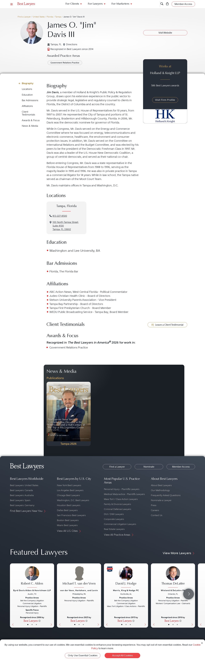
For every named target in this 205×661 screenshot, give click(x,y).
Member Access (181, 466)
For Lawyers (95, 4)
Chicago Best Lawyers (68, 495)
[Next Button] (52, 595)
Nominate (149, 466)
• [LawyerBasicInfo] (28, 624)
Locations (27, 89)
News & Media (30, 126)
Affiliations (27, 106)
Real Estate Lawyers (114, 529)
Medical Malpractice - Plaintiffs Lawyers (124, 494)
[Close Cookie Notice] (202, 642)
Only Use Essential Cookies (82, 655)
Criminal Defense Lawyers (117, 509)
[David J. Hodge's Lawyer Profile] (126, 577)
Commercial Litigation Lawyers (120, 524)
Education (27, 94)
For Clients (72, 4)
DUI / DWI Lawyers (114, 514)
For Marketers (120, 4)
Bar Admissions (30, 100)
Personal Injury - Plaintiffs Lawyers (121, 489)
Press (153, 505)
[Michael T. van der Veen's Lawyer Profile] (79, 577)
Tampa (58, 17)
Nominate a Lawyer (161, 500)
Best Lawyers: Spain (20, 500)
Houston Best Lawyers (68, 505)
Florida (50, 17)
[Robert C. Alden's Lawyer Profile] (32, 577)
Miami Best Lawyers (67, 525)
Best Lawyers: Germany (22, 505)
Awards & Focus (31, 120)
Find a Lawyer (24, 17)
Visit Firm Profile (165, 99)
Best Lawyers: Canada (21, 490)
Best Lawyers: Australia (22, 495)
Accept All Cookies (122, 655)
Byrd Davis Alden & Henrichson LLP (32, 590)
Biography (27, 83)
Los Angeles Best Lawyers (70, 490)
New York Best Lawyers (69, 485)
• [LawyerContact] (36, 624)
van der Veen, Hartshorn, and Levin (79, 590)
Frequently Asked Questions (166, 495)
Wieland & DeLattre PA (173, 590)
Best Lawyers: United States (24, 485)
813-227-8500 (60, 216)
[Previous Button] (12, 595)
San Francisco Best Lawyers (71, 515)
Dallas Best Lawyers (67, 510)
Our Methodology (160, 490)
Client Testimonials (28, 113)
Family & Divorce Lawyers (117, 504)
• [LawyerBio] (32, 624)
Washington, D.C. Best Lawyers (73, 500)
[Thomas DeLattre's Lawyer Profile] (173, 577)
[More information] (39, 620)
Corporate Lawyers (114, 519)
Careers (155, 510)
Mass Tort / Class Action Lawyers (121, 499)
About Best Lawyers (161, 485)
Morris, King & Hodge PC (126, 590)
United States (39, 17)
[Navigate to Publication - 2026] (69, 414)
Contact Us (156, 515)
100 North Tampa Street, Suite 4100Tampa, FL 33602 (66, 226)
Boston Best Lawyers (68, 520)
